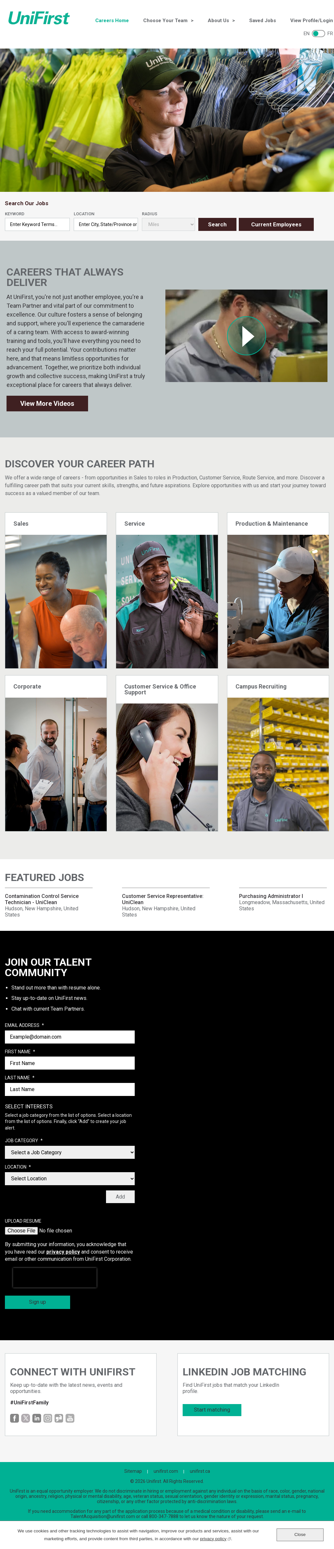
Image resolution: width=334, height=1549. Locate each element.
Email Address (24, 1025)
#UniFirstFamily (29, 1403)
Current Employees (276, 224)
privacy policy (63, 1252)
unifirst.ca (200, 1471)
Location (84, 213)
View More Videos (47, 403)
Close (300, 1534)
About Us (218, 20)
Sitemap (133, 1471)
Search (217, 224)
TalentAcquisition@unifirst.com (102, 1516)
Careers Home (112, 20)
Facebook (14, 1418)
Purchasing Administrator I (271, 896)
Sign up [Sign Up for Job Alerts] (37, 1302)
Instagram (47, 1418)
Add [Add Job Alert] (120, 1197)
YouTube (70, 1418)
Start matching (212, 1409)
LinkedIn (36, 1418)
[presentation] (55, 1277)
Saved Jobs (262, 20)
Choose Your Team (165, 20)
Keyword (14, 213)
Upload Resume (23, 1221)
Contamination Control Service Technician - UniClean (42, 899)
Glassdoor (58, 1418)
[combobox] (106, 224)
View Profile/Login (311, 20)
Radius (149, 213)
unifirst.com (166, 1471)
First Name (20, 1052)
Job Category (24, 1141)
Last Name (20, 1078)
